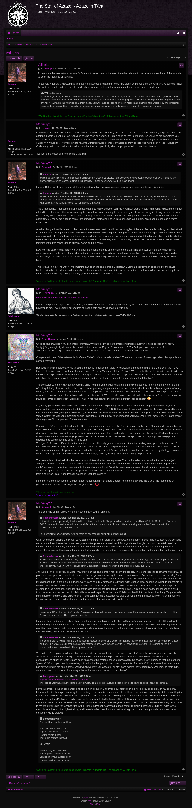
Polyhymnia (13, 316)
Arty (89, 801)
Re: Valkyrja (44, 124)
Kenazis (12, 141)
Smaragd (12, 84)
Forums (15, 33)
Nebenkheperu (15, 362)
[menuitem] (178, 33)
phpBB (86, 798)
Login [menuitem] (184, 34)
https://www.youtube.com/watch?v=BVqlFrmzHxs (62, 297)
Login (11, 38)
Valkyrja (12, 52)
